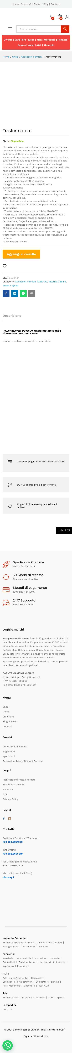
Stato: (6, 141)
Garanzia (8, 789)
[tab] (14, 317)
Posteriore (40, 958)
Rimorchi (49, 45)
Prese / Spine (10, 285)
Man (39, 39)
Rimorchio (23, 966)
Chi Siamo (35, 4)
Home (15, 4)
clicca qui (8, 877)
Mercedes (49, 39)
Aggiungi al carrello (21, 254)
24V (12, 1009)
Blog (45, 4)
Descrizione (12, 315)
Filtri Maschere (11, 985)
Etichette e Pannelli (47, 981)
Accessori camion (25, 281)
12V (5, 1009)
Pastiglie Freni (11, 946)
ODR (5, 794)
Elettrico (42, 281)
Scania (22, 45)
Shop (24, 4)
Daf (16, 39)
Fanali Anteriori (27, 962)
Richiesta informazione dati (19, 779)
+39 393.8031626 (13, 841)
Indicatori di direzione (52, 962)
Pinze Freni (29, 946)
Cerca (65, 29)
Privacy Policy (10, 799)
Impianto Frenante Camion (18, 942)
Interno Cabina (57, 281)
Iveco (31, 39)
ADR (38, 45)
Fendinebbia (24, 958)
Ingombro (8, 966)
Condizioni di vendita (15, 746)
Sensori (43, 946)
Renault (62, 39)
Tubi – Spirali (56, 997)
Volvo (31, 45)
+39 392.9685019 (13, 853)
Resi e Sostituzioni (13, 784)
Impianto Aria (10, 997)
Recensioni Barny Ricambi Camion (23, 761)
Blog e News (10, 721)
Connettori (9, 962)
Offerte (8, 39)
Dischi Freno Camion (50, 942)
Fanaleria (8, 958)
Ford (23, 39)
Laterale (55, 958)
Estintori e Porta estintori (17, 981)
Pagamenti (9, 751)
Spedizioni (9, 756)
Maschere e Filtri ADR (36, 985)
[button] (7, 1045)
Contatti (55, 4)
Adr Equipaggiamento (15, 978)
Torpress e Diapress (33, 997)
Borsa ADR (37, 978)
